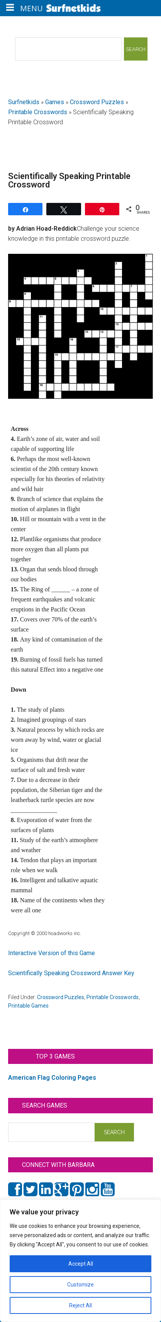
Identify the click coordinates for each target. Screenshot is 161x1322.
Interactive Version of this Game (51, 953)
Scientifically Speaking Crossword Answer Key (71, 973)
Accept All (80, 1264)
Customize (80, 1284)
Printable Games (28, 1006)
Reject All (80, 1305)
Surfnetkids (23, 102)
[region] (80, 1260)
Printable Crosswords (37, 112)
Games (54, 102)
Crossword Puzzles (97, 102)
